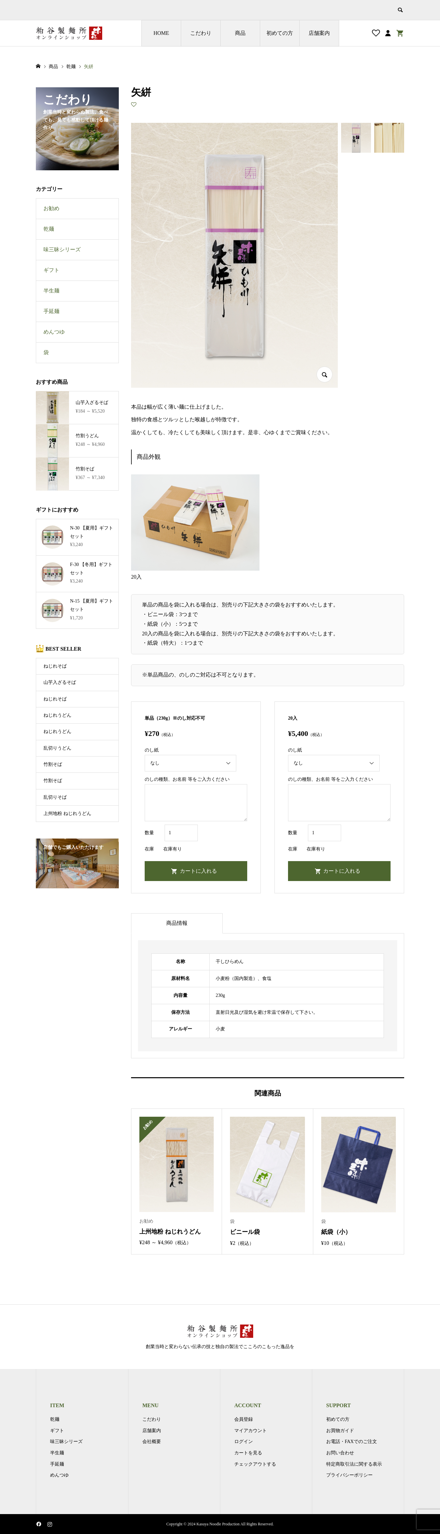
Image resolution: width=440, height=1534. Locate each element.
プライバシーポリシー (349, 1475)
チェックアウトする (255, 1464)
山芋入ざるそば (59, 682)
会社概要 (151, 1441)
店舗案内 (319, 33)
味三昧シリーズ (62, 249)
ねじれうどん (57, 715)
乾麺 (48, 229)
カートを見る (248, 1452)
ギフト (51, 270)
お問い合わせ (340, 1452)
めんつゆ (54, 332)
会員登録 (243, 1419)
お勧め (51, 208)
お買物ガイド (340, 1430)
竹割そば (52, 764)
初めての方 (279, 33)
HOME (161, 33)
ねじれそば (55, 666)
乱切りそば (55, 797)
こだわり (200, 33)
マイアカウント (250, 1430)
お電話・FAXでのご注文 (351, 1441)
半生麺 (51, 290)
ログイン (243, 1441)
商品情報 (176, 923)
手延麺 (51, 311)
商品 (240, 33)
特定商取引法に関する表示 (354, 1464)
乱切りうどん (57, 748)
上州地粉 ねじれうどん (67, 813)
